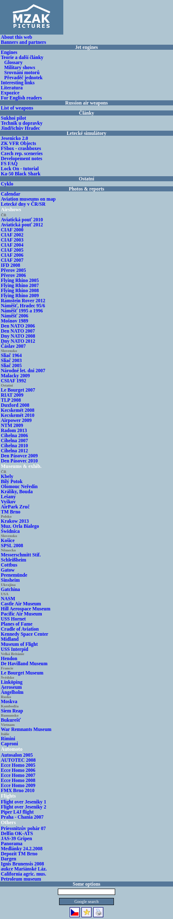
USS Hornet (13, 618)
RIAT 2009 (12, 395)
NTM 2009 (12, 425)
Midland (10, 639)
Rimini (8, 738)
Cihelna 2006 (14, 435)
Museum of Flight (19, 644)
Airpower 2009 (16, 420)
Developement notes (21, 158)
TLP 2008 (11, 400)
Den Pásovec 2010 (19, 460)
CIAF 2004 (12, 244)
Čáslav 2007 (13, 346)
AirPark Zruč (15, 506)
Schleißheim (13, 559)
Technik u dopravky (22, 123)
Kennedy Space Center (24, 634)
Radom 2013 (14, 430)
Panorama (11, 843)
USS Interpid (14, 649)
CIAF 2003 (12, 239)
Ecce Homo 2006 (18, 770)
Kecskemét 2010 (18, 415)
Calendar (10, 193)
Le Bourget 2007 (18, 389)
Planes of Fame (16, 623)
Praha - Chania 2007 (22, 817)
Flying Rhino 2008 (20, 290)
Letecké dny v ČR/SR (23, 204)
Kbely (7, 476)
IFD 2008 (10, 265)
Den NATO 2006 (18, 325)
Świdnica (10, 531)
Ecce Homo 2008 (18, 780)
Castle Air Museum (21, 603)
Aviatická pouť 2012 (22, 224)
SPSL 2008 (12, 545)
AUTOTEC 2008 (18, 760)
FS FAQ (9, 163)
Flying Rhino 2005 (20, 280)
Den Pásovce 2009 (19, 455)
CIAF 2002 (12, 234)
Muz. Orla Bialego (20, 526)
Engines (9, 52)
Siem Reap (12, 710)
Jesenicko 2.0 (14, 138)
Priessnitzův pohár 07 (23, 828)
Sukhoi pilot (13, 118)
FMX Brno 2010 (18, 790)
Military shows (19, 67)
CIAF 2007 (12, 260)
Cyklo (7, 183)
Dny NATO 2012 (18, 341)
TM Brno (10, 511)
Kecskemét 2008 (18, 410)
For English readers (21, 97)
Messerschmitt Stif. (21, 554)
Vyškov (8, 501)
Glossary (13, 62)
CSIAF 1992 (13, 380)
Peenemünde (14, 575)
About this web (16, 37)
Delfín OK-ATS (17, 833)
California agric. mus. (23, 873)
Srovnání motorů (22, 72)
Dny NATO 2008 (18, 336)
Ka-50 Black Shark (21, 173)
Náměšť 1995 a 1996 (22, 310)
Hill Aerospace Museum (25, 608)
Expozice (10, 92)
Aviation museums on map (28, 199)
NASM (8, 598)
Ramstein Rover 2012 (23, 300)
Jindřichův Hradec (20, 128)
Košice (8, 540)
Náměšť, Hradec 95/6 (23, 305)
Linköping (11, 682)
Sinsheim (10, 580)
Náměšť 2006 (14, 315)
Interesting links (18, 82)
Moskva (9, 701)
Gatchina (10, 589)
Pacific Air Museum (21, 613)
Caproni (9, 743)
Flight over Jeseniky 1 (23, 801)
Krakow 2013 (15, 521)
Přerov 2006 (13, 275)
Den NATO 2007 (18, 330)
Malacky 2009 (15, 375)
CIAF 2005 (12, 250)
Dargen (8, 858)
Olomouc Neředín (19, 486)
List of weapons (17, 107)
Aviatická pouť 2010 (22, 219)
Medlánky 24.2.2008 (22, 848)
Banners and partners (23, 42)
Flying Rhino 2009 (20, 295)
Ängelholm (12, 692)
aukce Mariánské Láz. (24, 868)
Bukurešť (11, 720)
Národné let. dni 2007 (23, 370)
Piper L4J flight (17, 811)
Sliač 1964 (11, 355)
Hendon (9, 658)
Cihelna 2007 (14, 440)
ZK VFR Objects (18, 143)
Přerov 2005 (13, 270)
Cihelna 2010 (14, 445)
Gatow (8, 569)
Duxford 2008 (15, 405)
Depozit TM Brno (19, 853)
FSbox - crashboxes (21, 148)
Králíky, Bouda (16, 491)
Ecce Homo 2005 (18, 765)
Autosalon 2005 (17, 755)
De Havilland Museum (24, 663)
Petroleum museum (21, 878)
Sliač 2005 (11, 365)
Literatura (12, 87)
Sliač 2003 (11, 360)
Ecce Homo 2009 (18, 785)
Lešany (8, 496)
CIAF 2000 (12, 229)
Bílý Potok (11, 481)
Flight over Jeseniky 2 (23, 806)
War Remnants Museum (26, 729)
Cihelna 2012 (14, 450)
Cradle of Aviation (20, 628)
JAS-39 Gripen (16, 838)
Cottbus (9, 564)
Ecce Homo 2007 (18, 775)
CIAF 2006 (12, 255)
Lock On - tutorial (20, 168)
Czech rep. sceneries (22, 153)
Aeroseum (11, 687)
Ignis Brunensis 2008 (22, 863)
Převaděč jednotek (23, 77)
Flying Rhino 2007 (20, 285)
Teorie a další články (22, 57)
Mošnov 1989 (14, 320)
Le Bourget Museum (22, 672)
